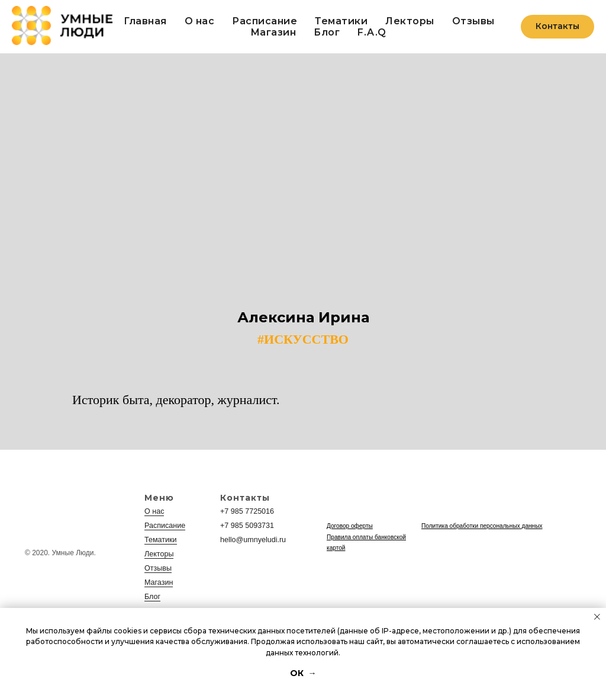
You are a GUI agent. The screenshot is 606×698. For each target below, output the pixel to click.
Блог (327, 32)
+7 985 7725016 (246, 511)
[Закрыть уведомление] (597, 617)
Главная (145, 21)
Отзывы (473, 21)
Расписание (264, 21)
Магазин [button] (273, 32)
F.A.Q (371, 32)
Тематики (341, 21)
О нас (200, 21)
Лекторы (409, 21)
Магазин (158, 582)
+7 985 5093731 (246, 525)
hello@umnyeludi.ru (251, 540)
